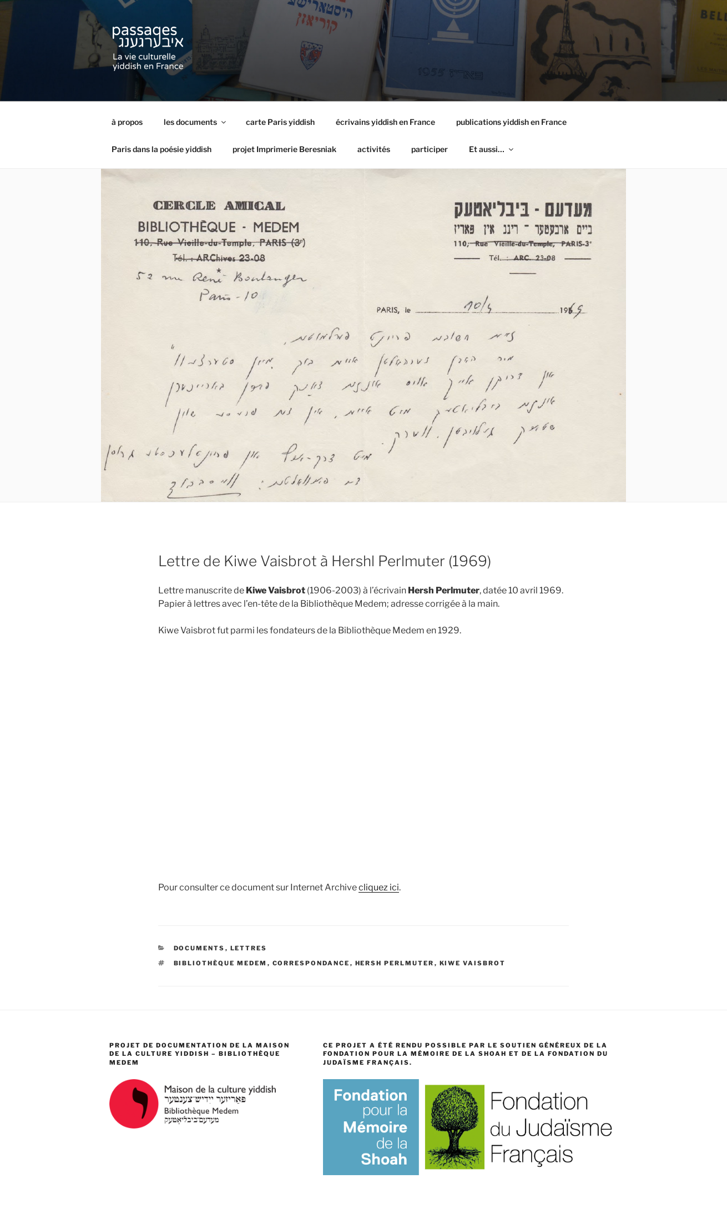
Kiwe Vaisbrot (473, 963)
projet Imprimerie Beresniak (284, 149)
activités (373, 149)
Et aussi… (492, 149)
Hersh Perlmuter (395, 963)
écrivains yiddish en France (385, 122)
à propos (127, 122)
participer (429, 149)
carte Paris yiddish (280, 122)
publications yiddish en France (511, 122)
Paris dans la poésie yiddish (161, 149)
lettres (248, 948)
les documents (196, 122)
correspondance (311, 963)
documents (199, 948)
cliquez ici (379, 887)
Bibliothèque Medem (220, 963)
